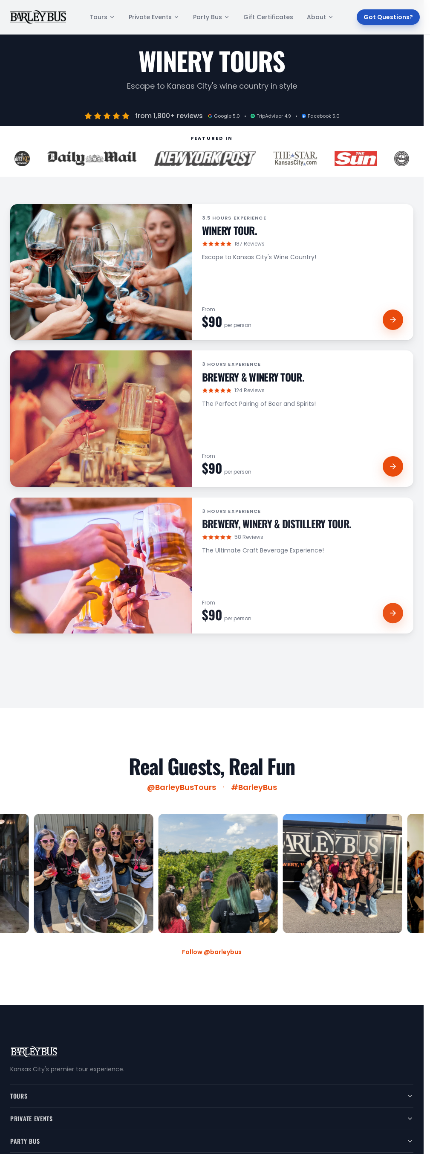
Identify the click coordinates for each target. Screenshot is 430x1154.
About (320, 17)
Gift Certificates (268, 17)
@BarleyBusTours (181, 790)
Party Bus (211, 17)
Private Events (154, 17)
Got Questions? (388, 17)
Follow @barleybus (212, 952)
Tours (102, 17)
